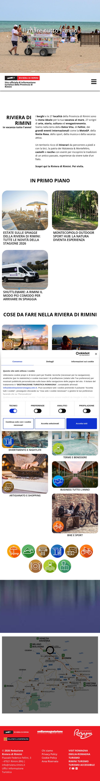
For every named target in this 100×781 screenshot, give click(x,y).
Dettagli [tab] (50, 361)
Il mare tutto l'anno (50, 30)
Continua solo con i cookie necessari (18, 423)
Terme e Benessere (75, 457)
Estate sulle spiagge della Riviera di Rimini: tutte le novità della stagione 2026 (21, 238)
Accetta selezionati (50, 423)
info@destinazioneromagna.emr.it (20, 388)
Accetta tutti (81, 423)
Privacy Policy (49, 754)
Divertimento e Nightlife (25, 450)
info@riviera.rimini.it (13, 764)
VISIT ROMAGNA (78, 750)
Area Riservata (50, 761)
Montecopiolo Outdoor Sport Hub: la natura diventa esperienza (73, 236)
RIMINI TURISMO (79, 761)
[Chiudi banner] (96, 354)
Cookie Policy (49, 757)
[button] (7, 36)
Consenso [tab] (17, 361)
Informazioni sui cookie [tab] (82, 361)
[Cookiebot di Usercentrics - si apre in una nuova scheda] (77, 354)
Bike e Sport (75, 535)
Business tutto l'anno (75, 489)
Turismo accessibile (82, 764)
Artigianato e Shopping (25, 495)
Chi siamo (47, 750)
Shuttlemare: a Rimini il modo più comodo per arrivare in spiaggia (23, 295)
